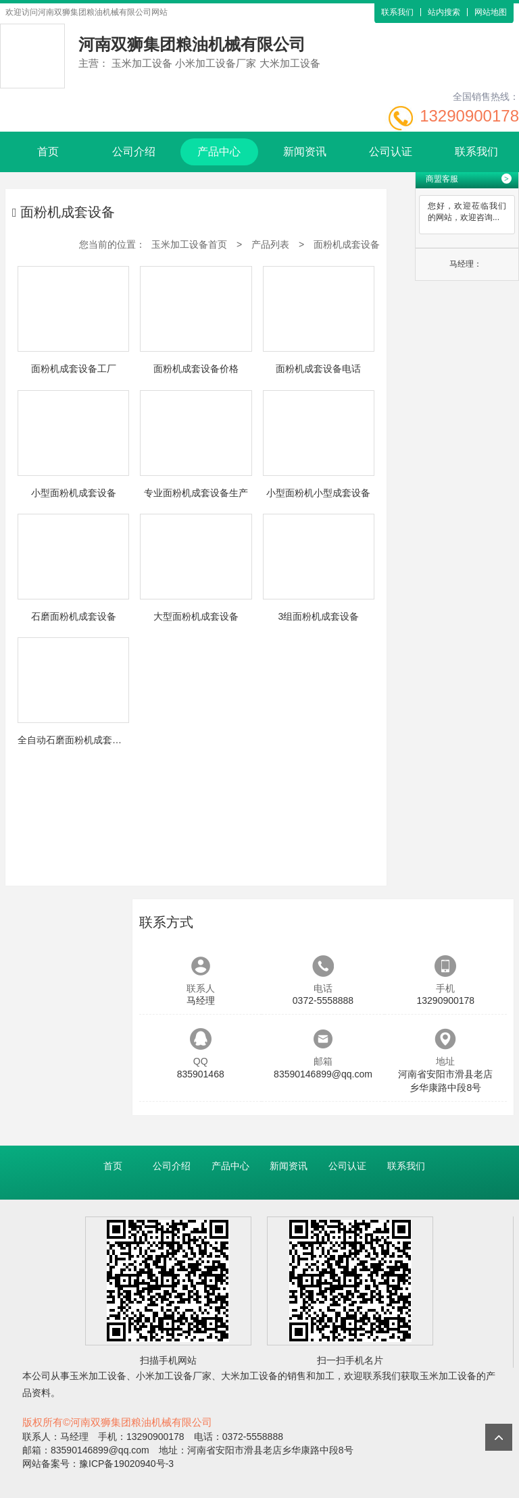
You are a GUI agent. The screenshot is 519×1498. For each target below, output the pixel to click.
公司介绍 (133, 151)
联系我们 (397, 12)
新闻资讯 (304, 151)
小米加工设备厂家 (174, 1375)
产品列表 (270, 244)
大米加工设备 (249, 1375)
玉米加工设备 (98, 1375)
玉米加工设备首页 (189, 244)
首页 (48, 151)
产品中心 (219, 151)
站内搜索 (444, 12)
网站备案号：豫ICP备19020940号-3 (98, 1463)
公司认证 (390, 151)
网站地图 (490, 12)
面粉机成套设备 (347, 244)
